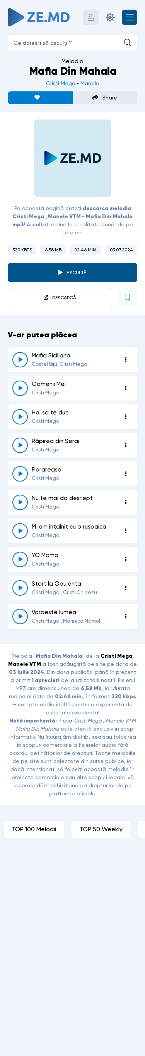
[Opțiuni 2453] (125, 502)
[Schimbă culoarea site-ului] (110, 17)
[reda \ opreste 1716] (20, 416)
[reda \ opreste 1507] (20, 474)
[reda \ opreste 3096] (20, 588)
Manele (89, 83)
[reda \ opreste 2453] (20, 502)
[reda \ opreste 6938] (20, 445)
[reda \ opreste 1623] (20, 616)
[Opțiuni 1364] (125, 531)
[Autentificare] (91, 17)
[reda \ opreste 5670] (20, 359)
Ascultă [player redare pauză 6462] (77, 272)
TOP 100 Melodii (34, 829)
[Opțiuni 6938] (125, 445)
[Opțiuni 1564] (125, 559)
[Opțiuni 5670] (125, 359)
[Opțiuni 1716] (125, 416)
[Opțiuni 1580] (125, 388)
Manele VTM (24, 663)
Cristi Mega (60, 83)
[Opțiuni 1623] (125, 616)
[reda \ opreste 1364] (20, 531)
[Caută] (127, 42)
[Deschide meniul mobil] (129, 17)
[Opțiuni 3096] (125, 588)
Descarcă (64, 297)
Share (104, 98)
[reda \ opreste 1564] (20, 559)
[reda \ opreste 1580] (20, 388)
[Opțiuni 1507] (125, 474)
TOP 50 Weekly (101, 829)
